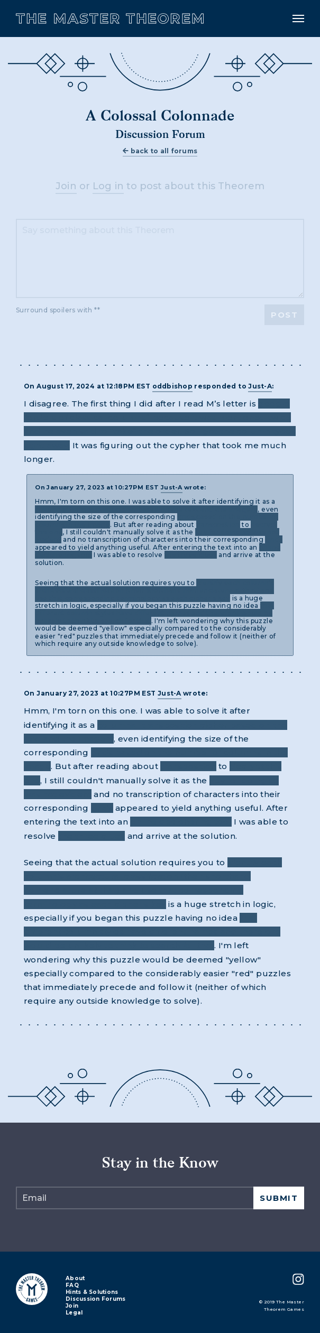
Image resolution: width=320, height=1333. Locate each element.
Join (66, 186)
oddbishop (172, 386)
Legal (74, 1313)
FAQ (72, 1286)
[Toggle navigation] (298, 18)
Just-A (260, 386)
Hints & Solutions (92, 1292)
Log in (108, 186)
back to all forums (160, 151)
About (75, 1279)
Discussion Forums (95, 1299)
